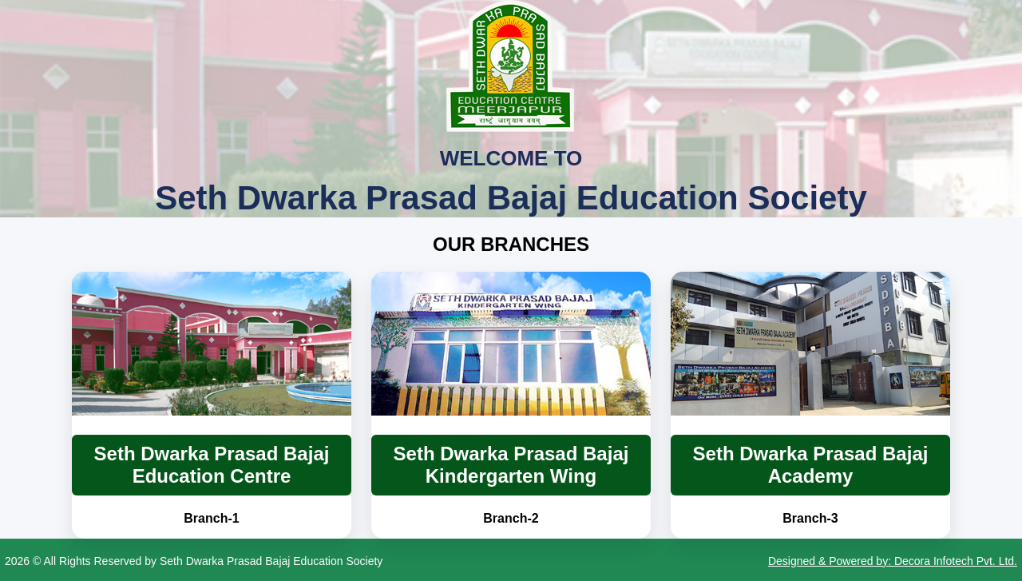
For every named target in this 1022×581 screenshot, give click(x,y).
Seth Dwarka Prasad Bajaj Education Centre (212, 465)
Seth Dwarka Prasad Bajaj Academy (811, 465)
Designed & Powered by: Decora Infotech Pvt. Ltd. (892, 561)
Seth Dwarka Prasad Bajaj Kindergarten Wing (511, 465)
